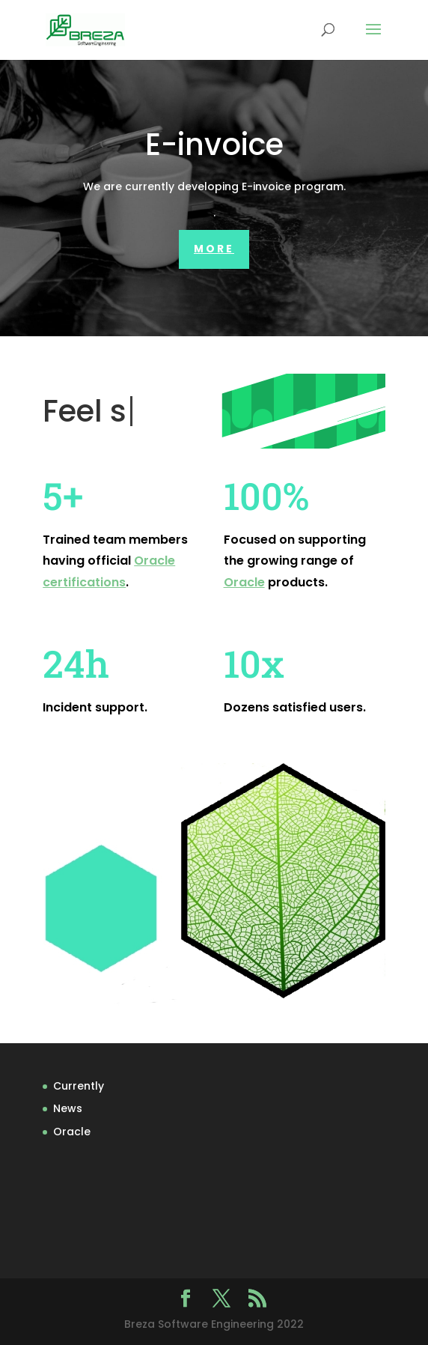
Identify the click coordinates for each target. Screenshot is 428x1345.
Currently (78, 1085)
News (67, 1108)
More (214, 248)
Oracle (244, 582)
